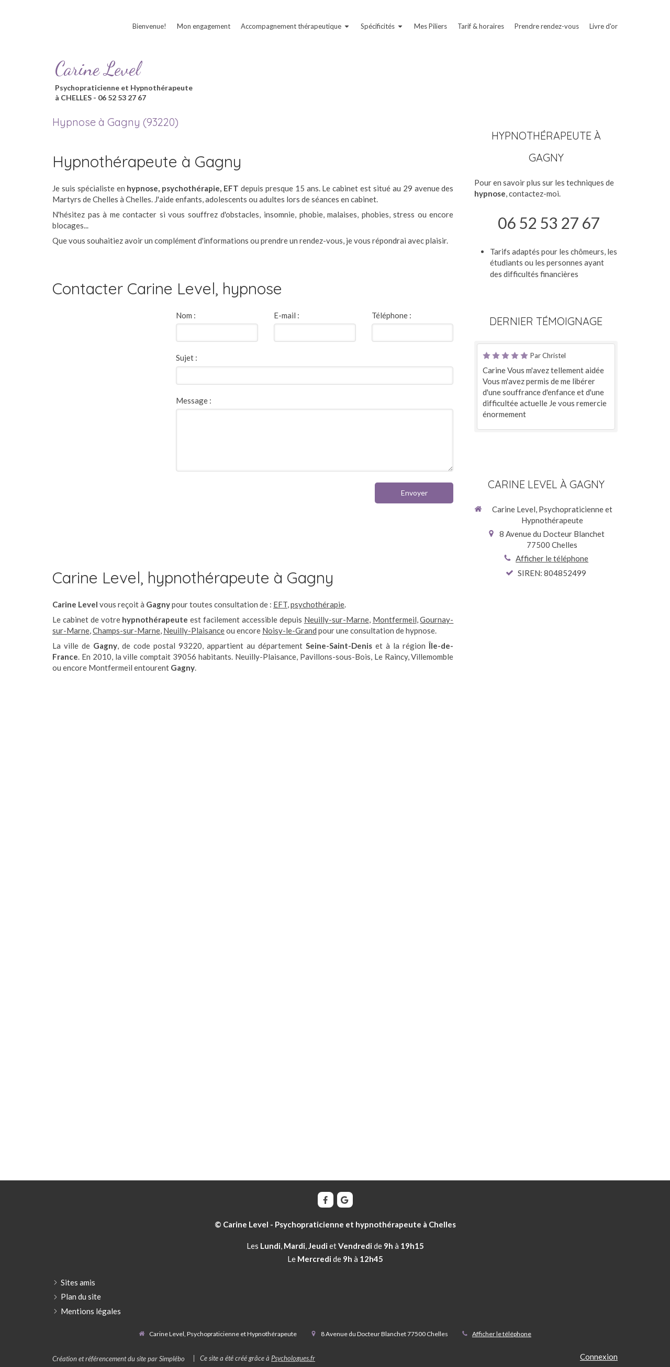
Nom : (186, 315)
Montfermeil (395, 619)
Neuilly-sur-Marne (336, 619)
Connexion (599, 1356)
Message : (193, 400)
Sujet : (186, 357)
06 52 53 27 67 (548, 222)
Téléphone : (391, 315)
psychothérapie (317, 604)
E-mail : (286, 315)
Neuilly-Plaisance (194, 630)
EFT (280, 604)
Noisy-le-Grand (289, 630)
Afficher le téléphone (552, 558)
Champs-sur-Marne (126, 630)
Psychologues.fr (293, 1358)
